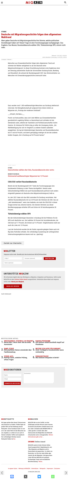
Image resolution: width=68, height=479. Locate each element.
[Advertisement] (34, 17)
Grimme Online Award (21, 279)
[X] (35, 477)
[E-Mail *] (13, 258)
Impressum (50, 468)
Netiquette (42, 468)
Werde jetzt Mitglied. (17, 282)
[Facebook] (21, 477)
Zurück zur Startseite (13, 243)
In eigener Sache (12, 468)
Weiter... (41, 461)
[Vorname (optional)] (33, 258)
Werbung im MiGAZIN (24, 468)
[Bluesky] (49, 477)
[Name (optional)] (13, 263)
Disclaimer (57, 468)
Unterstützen (34, 468)
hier (14, 439)
